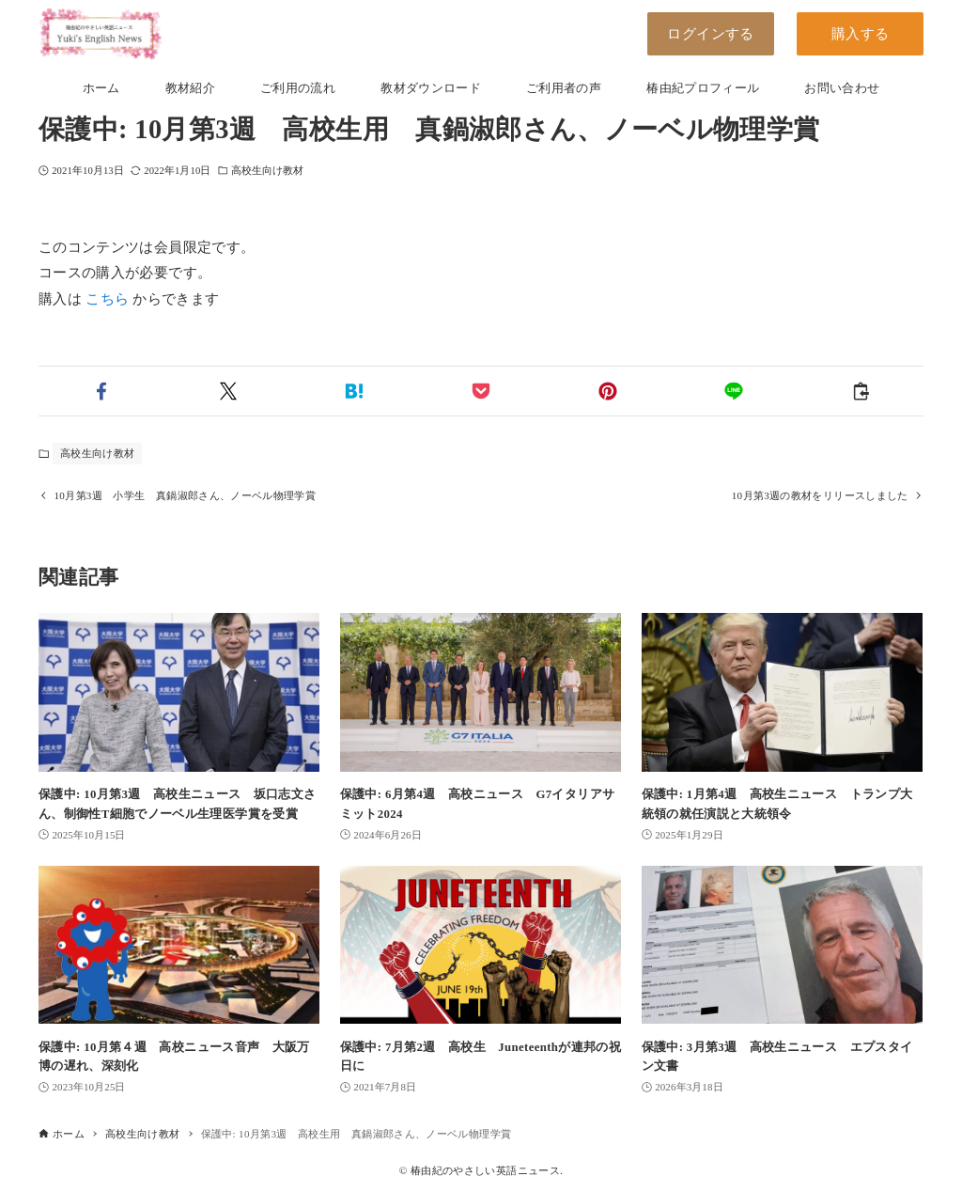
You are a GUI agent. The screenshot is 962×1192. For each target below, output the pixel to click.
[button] (102, 391)
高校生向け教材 (267, 170)
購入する (860, 33)
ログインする (710, 33)
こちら (107, 298)
